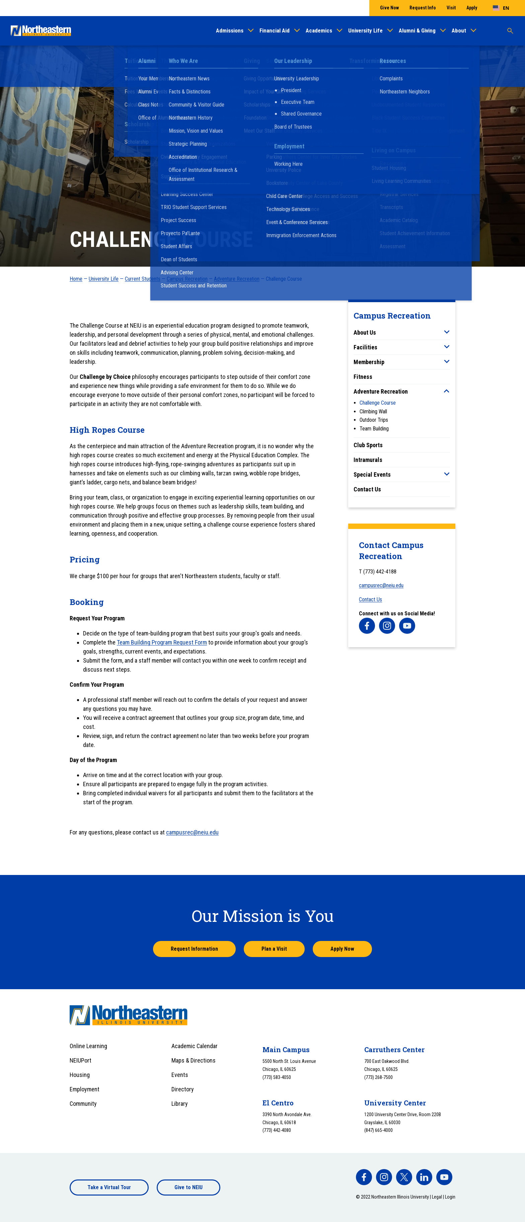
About (459, 30)
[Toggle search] (510, 31)
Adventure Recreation (236, 279)
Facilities (365, 347)
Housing (80, 1074)
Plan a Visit (274, 949)
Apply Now (342, 949)
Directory (182, 1089)
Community (83, 1103)
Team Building (374, 428)
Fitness (363, 376)
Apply (471, 7)
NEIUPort (80, 1060)
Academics (319, 30)
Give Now (389, 7)
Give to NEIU (188, 1187)
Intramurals (368, 459)
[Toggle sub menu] (446, 332)
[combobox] (501, 8)
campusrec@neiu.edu (381, 585)
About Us (365, 332)
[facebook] (367, 626)
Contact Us (367, 489)
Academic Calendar (194, 1045)
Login (450, 1197)
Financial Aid (274, 30)
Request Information (194, 949)
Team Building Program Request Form (162, 642)
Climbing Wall (373, 411)
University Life (365, 30)
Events (179, 1074)
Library (179, 1103)
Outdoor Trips (374, 420)
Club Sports (368, 445)
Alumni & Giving (417, 30)
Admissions (229, 30)
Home (76, 279)
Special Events (372, 474)
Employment (84, 1089)
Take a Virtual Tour (109, 1187)
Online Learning (88, 1045)
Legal (437, 1197)
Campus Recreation (187, 279)
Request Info (422, 7)
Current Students (142, 279)
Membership (369, 361)
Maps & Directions (193, 1060)
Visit (451, 7)
